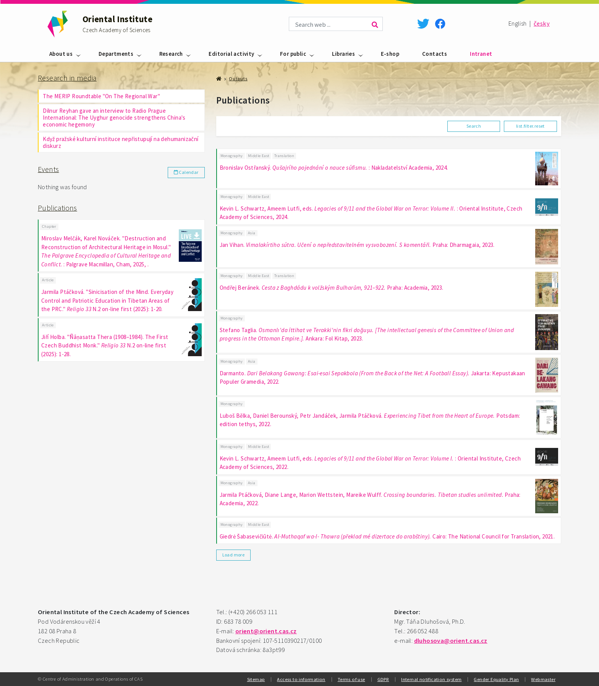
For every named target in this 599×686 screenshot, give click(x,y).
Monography (231, 155)
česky (542, 23)
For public (293, 53)
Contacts (434, 53)
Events (48, 169)
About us (61, 53)
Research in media (67, 78)
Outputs (238, 78)
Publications (57, 207)
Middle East (258, 155)
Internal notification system (431, 679)
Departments (116, 53)
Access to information (301, 679)
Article (48, 279)
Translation (284, 155)
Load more (233, 555)
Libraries (343, 53)
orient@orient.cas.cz (266, 631)
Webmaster (543, 679)
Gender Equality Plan (496, 679)
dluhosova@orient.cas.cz (450, 641)
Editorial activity (231, 53)
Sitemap (256, 679)
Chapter (49, 226)
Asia (252, 232)
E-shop (390, 53)
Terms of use (351, 679)
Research (171, 53)
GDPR (383, 679)
